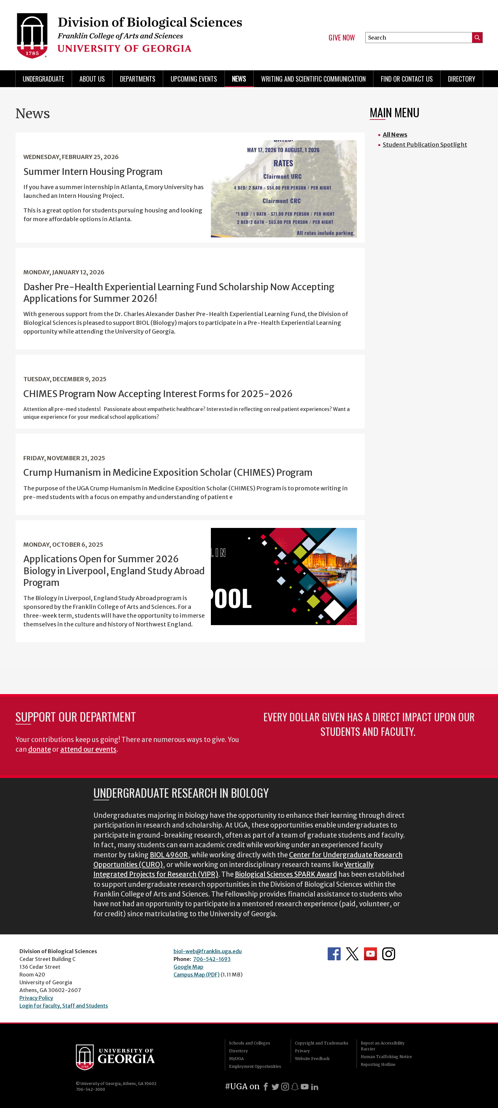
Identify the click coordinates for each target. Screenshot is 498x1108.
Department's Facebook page (334, 953)
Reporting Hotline (378, 1064)
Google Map (188, 967)
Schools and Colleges (249, 1043)
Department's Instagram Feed (388, 953)
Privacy (302, 1050)
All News (395, 134)
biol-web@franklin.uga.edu (208, 951)
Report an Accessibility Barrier (383, 1046)
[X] (275, 1087)
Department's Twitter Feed (352, 953)
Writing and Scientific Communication (313, 79)
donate (39, 749)
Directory (461, 79)
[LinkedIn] (315, 1087)
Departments (137, 79)
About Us (92, 79)
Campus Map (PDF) (197, 974)
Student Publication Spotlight (425, 144)
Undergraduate (43, 79)
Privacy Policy (36, 998)
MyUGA (236, 1058)
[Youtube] (305, 1087)
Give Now (342, 37)
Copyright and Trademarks (321, 1043)
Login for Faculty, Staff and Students (63, 1005)
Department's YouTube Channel (370, 953)
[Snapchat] (295, 1087)
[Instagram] (285, 1087)
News (239, 79)
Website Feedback (312, 1058)
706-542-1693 (212, 959)
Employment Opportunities (255, 1066)
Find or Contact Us (407, 79)
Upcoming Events (194, 79)
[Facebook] (266, 1087)
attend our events (88, 749)
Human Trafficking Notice (386, 1056)
